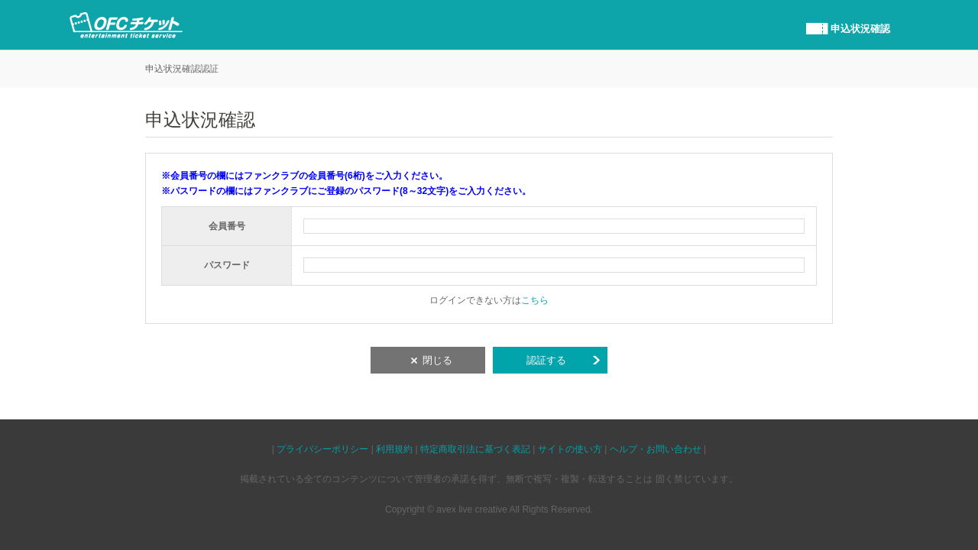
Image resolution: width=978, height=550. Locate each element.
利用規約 (394, 449)
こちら (535, 300)
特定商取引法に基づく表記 (475, 449)
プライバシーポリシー (322, 449)
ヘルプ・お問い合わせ (655, 449)
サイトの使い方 (570, 449)
